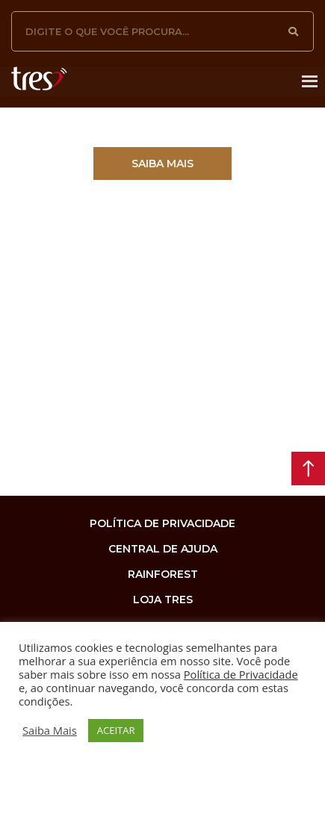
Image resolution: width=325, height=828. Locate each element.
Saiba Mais (49, 730)
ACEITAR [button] (116, 730)
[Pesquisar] (293, 31)
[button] (162, 163)
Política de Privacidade (241, 674)
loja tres (163, 599)
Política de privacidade (162, 523)
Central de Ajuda (162, 548)
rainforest (163, 574)
